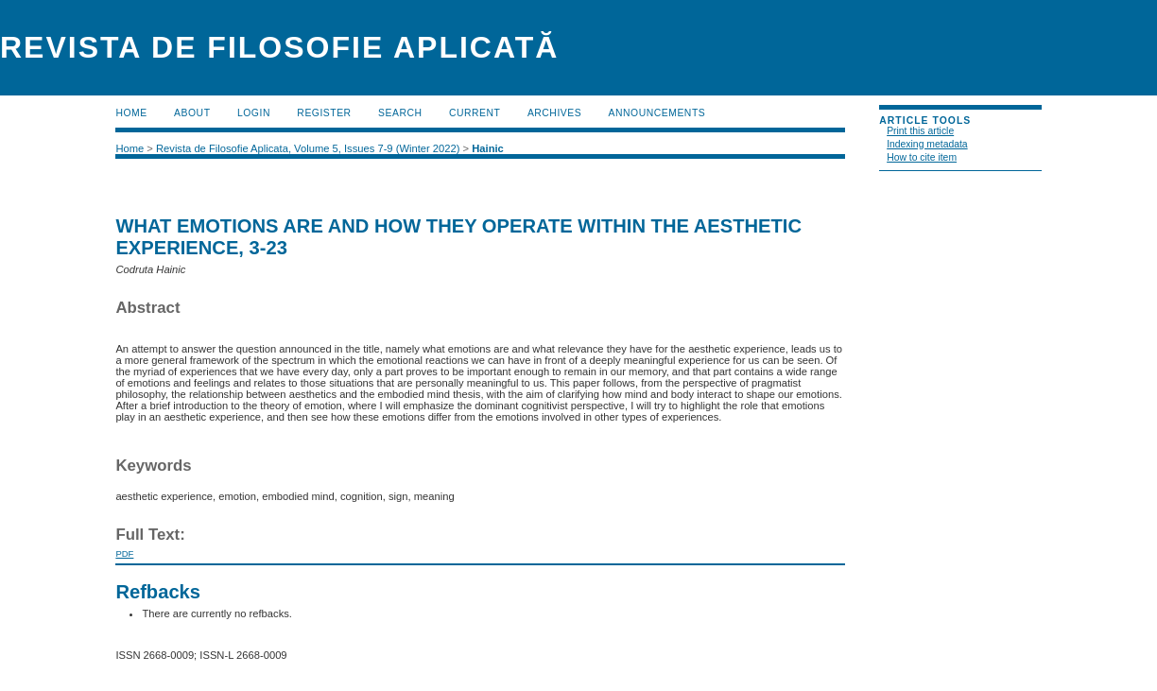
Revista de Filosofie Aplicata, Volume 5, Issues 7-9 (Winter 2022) (307, 148)
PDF (124, 553)
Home (131, 113)
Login (253, 113)
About (192, 113)
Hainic (488, 148)
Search (400, 113)
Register (324, 113)
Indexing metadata (927, 144)
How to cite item (922, 157)
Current (474, 113)
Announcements (657, 113)
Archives (554, 113)
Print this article (920, 131)
